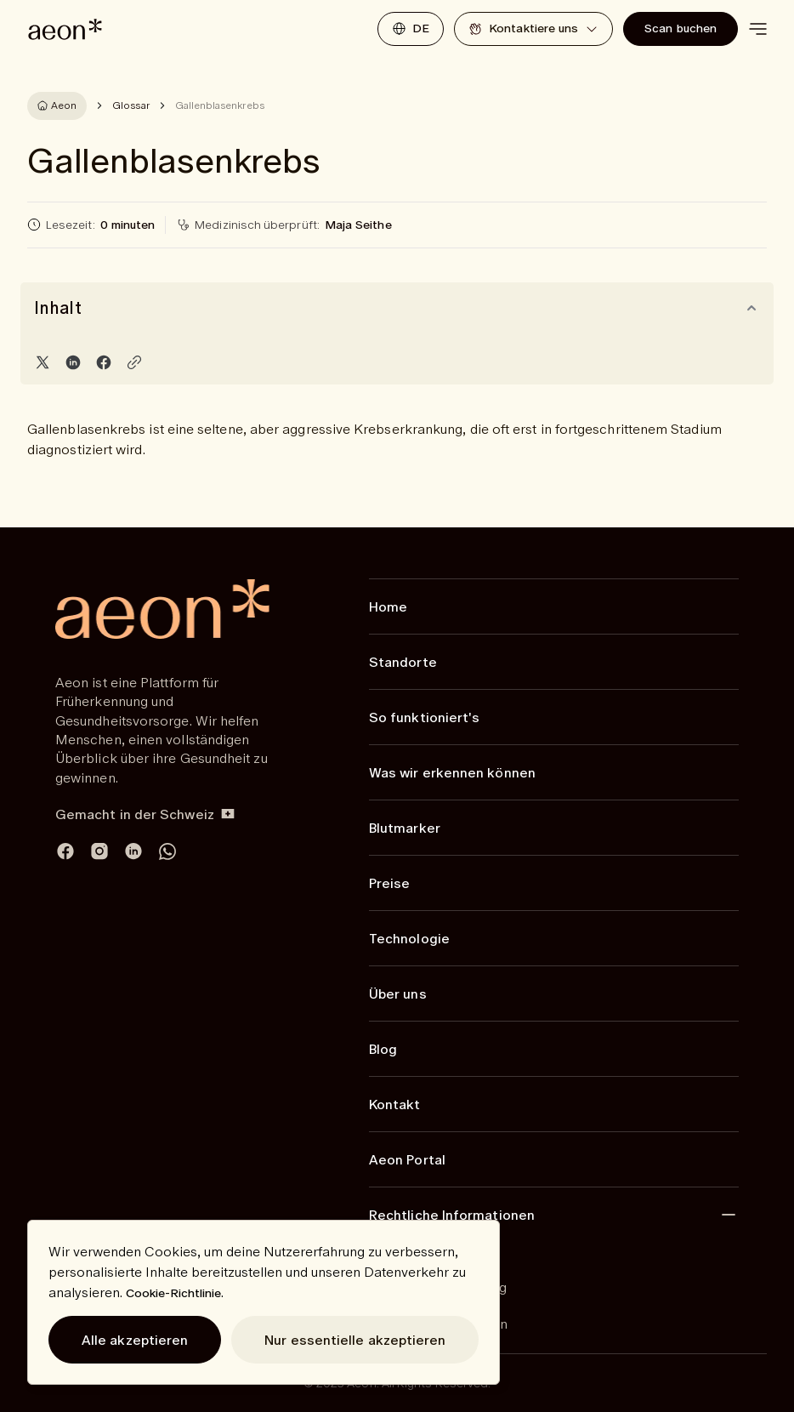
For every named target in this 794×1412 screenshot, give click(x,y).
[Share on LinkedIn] (73, 362)
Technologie (409, 938)
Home (388, 606)
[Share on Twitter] (42, 362)
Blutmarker (404, 827)
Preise (389, 883)
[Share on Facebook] (103, 362)
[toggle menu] (757, 29)
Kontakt (395, 1104)
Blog (383, 1049)
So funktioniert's (424, 717)
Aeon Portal (407, 1159)
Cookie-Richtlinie (173, 1292)
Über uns (398, 993)
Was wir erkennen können (452, 772)
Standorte (403, 662)
